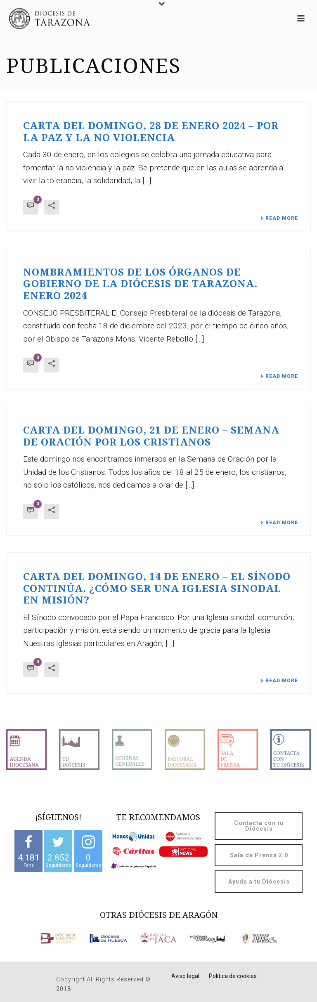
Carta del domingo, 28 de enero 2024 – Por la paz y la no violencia (151, 132)
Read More (279, 218)
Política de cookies (233, 976)
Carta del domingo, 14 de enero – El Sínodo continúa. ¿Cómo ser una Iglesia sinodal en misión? (157, 588)
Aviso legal (185, 976)
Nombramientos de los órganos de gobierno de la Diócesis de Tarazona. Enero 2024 (140, 284)
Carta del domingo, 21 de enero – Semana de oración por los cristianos (151, 436)
